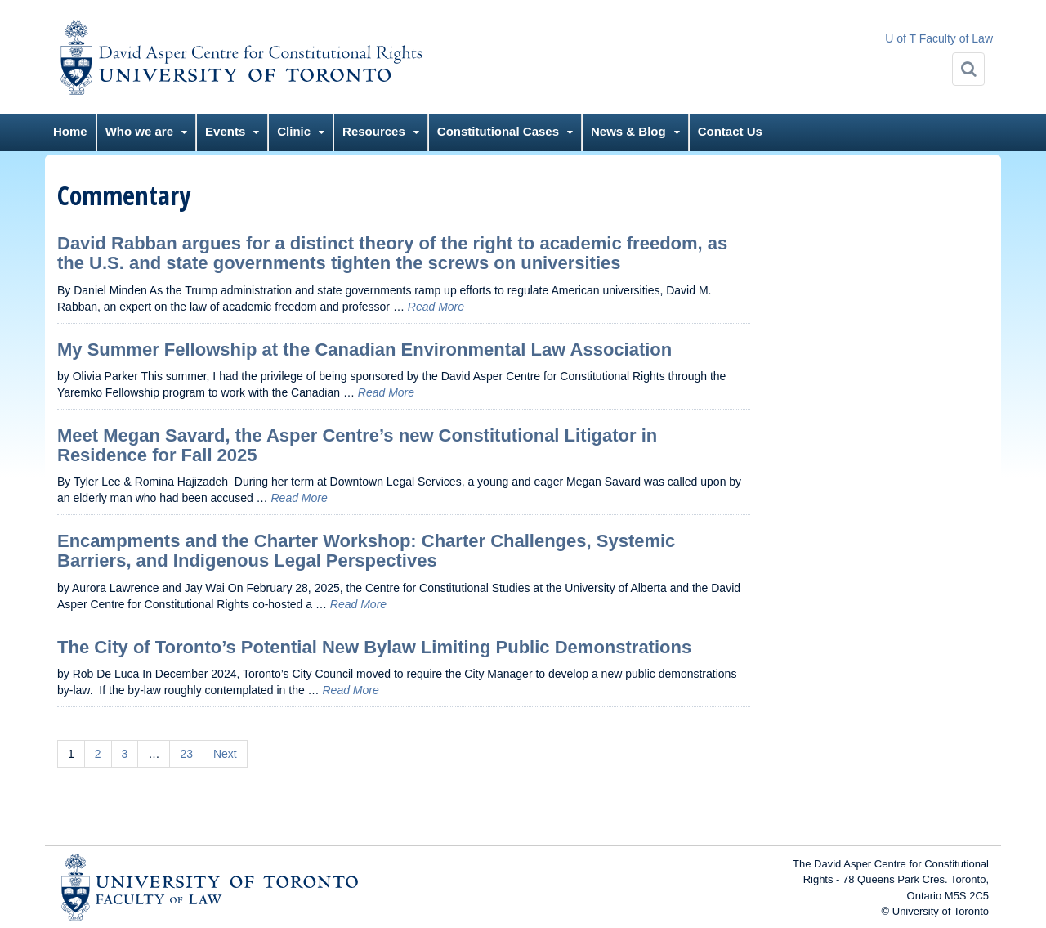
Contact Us (730, 131)
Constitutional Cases (498, 131)
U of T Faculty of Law (939, 38)
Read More (436, 306)
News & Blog (628, 131)
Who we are (139, 131)
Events (225, 131)
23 (186, 753)
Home (70, 131)
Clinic (294, 131)
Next (225, 753)
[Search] (968, 69)
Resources (373, 131)
